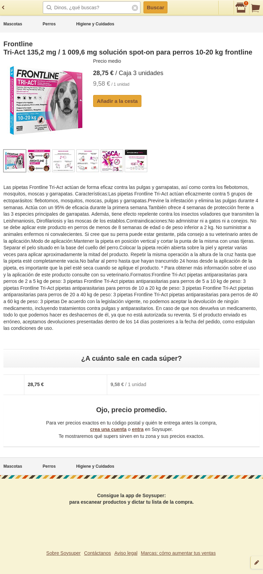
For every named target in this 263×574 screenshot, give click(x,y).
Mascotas (12, 24)
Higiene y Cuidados (95, 24)
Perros (49, 24)
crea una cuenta (108, 429)
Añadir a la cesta (117, 101)
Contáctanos (97, 553)
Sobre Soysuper (63, 553)
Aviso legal (125, 553)
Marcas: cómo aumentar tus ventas (178, 553)
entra (137, 429)
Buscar (155, 7)
